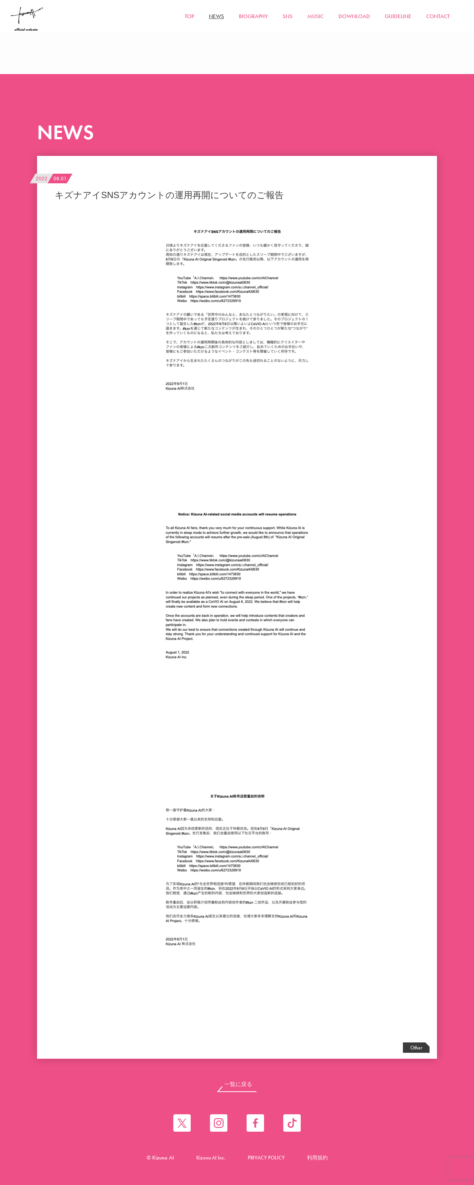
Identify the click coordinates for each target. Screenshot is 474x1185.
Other (416, 1047)
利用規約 (319, 1159)
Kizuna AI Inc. (209, 1159)
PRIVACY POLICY (266, 1159)
